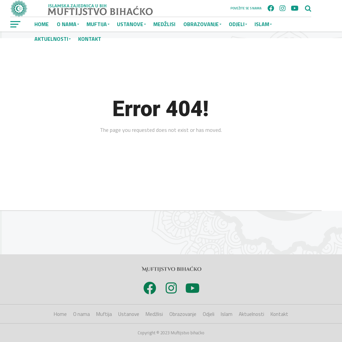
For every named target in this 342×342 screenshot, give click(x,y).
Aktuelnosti (51, 39)
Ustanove (130, 24)
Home (41, 24)
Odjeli (236, 24)
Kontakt (89, 39)
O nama (66, 24)
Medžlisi (164, 24)
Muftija (97, 24)
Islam (261, 24)
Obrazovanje (201, 24)
